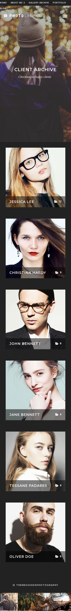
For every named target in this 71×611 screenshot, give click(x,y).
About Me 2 (18, 3)
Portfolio (59, 3)
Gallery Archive (39, 3)
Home (3, 3)
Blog (3, 8)
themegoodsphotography (35, 585)
